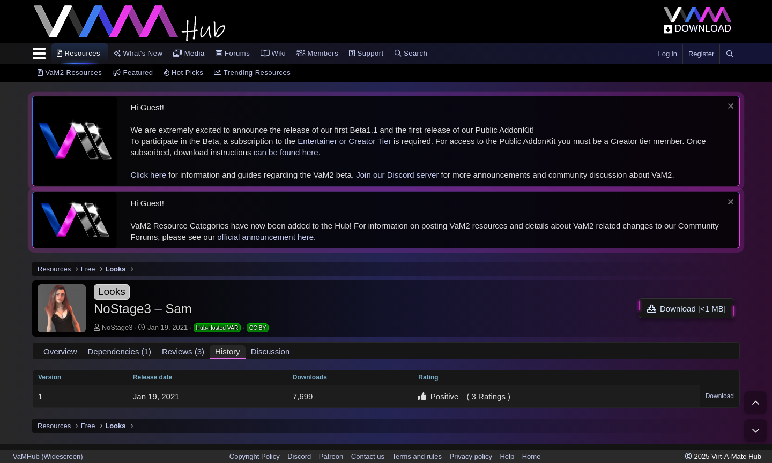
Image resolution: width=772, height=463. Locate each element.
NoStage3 (117, 327)
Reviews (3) (183, 351)
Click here (148, 174)
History (227, 351)
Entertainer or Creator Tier (344, 141)
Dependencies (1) (119, 351)
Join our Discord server (397, 174)
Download (720, 396)
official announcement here (265, 236)
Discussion (270, 351)
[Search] (729, 54)
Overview (60, 351)
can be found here (286, 152)
